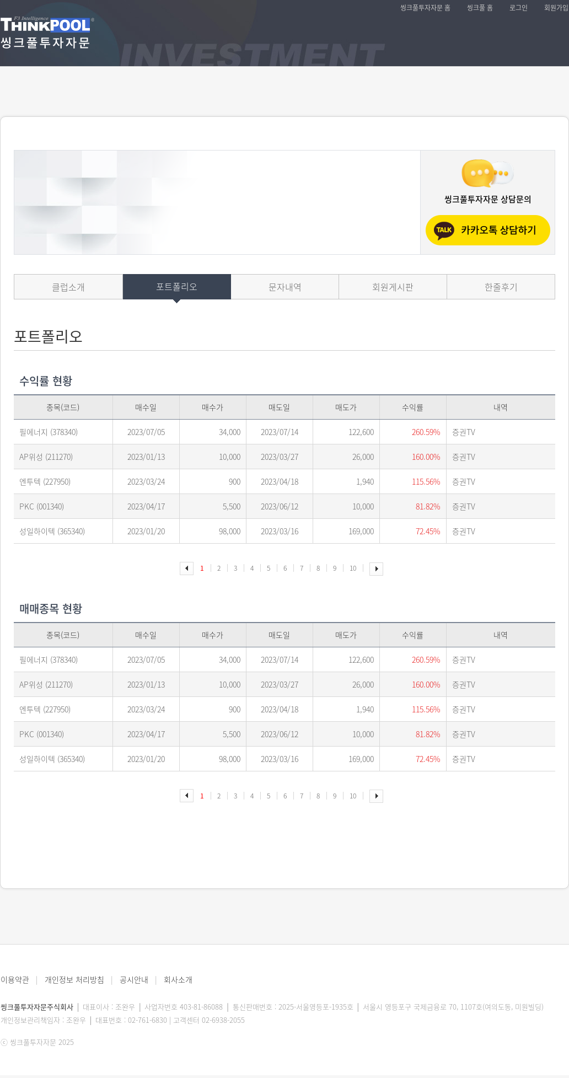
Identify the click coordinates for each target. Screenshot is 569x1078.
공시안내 (134, 979)
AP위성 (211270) (46, 456)
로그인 (518, 8)
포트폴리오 (176, 286)
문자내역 (285, 286)
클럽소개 (68, 286)
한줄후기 (501, 286)
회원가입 (556, 8)
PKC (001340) (41, 506)
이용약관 (15, 979)
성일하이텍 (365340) (52, 531)
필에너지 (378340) (48, 431)
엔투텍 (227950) (45, 481)
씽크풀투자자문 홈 (425, 8)
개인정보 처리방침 (74, 979)
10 (353, 568)
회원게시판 (393, 286)
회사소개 (178, 979)
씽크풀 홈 (480, 8)
